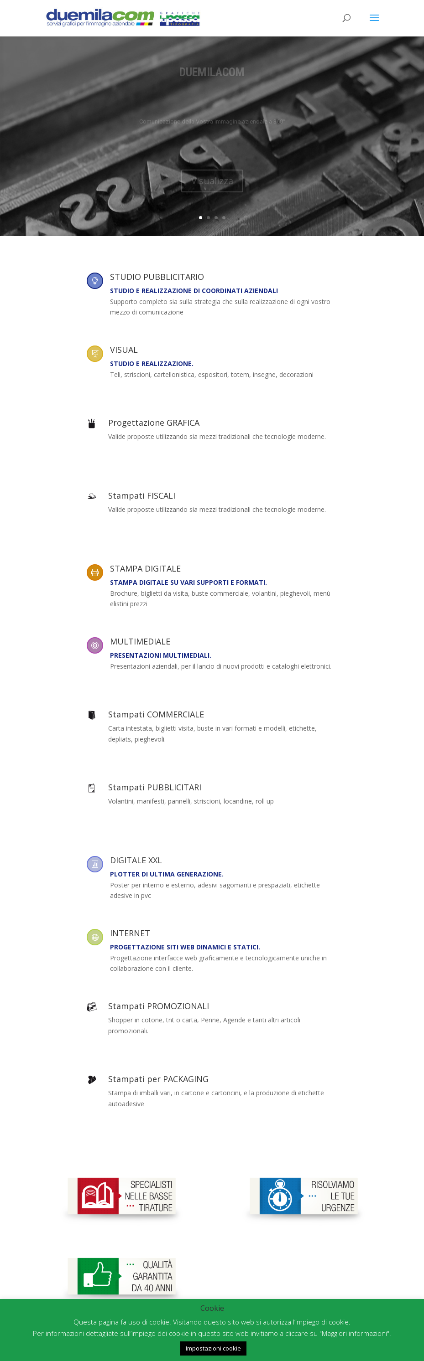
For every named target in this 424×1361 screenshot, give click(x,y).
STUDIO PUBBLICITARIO (157, 276)
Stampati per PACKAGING (158, 1078)
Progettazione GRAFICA (153, 422)
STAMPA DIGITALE (145, 568)
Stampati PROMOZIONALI (158, 1005)
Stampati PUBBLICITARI (154, 787)
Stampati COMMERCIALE (156, 714)
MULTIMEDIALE (140, 641)
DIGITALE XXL (136, 860)
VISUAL (124, 349)
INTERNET (130, 933)
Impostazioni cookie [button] (213, 1348)
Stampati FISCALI (141, 495)
